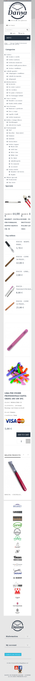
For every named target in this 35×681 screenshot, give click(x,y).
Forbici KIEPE (13, 169)
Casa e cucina (11, 98)
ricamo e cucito (14, 57)
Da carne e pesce (14, 87)
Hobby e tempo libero (14, 120)
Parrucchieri (12, 141)
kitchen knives (11, 82)
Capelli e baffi (13, 114)
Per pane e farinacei (15, 93)
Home (6, 43)
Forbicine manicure (15, 62)
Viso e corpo (12, 111)
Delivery (13, 20)
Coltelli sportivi (11, 71)
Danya (12, 412)
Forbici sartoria (14, 60)
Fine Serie (11, 182)
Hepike (13, 174)
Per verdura (12, 90)
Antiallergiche (16, 161)
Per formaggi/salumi (15, 95)
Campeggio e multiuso (16, 73)
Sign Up (22, 33)
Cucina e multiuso (14, 68)
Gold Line (14, 149)
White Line (14, 155)
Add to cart (23, 434)
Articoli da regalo (14, 125)
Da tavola (11, 84)
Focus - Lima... (23, 271)
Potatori (11, 136)
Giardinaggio (13, 122)
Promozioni (12, 179)
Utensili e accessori (15, 100)
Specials (9, 186)
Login (13, 33)
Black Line (14, 146)
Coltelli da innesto (14, 76)
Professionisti (11, 128)
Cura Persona (11, 106)
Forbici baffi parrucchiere (17, 65)
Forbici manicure (14, 117)
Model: (7, 402)
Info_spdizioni (22, 20)
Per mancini (15, 164)
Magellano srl (24, 663)
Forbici (8, 55)
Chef (10, 130)
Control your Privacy (13, 654)
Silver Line (14, 152)
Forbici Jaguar (13, 144)
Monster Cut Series (17, 172)
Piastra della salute (15, 103)
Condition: (9, 415)
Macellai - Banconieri (16, 133)
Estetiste (11, 139)
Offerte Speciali (11, 177)
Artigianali (12, 79)
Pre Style (14, 158)
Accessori (14, 167)
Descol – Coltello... (13, 494)
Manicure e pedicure (15, 108)
